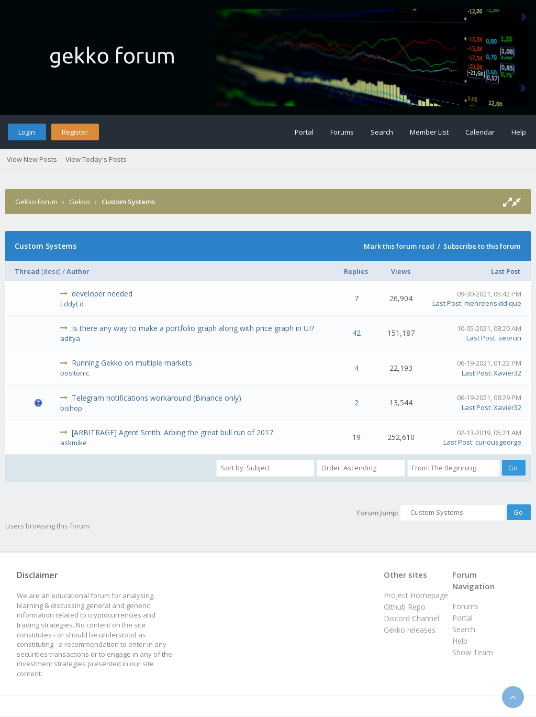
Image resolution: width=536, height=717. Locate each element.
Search (382, 132)
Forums (342, 132)
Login (26, 132)
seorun (509, 338)
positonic (74, 373)
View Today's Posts (96, 159)
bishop (71, 408)
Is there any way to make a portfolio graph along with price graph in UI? (193, 328)
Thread (27, 271)
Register (75, 132)
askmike (73, 442)
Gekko (79, 201)
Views (400, 271)
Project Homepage (416, 595)
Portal (304, 132)
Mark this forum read (399, 246)
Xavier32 (507, 373)
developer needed (102, 294)
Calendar (480, 132)
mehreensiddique (492, 303)
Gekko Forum (36, 201)
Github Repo (405, 607)
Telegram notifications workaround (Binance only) (156, 398)
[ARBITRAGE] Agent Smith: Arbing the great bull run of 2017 (172, 432)
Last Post (505, 271)
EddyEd (72, 303)
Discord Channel (411, 618)
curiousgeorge (498, 442)
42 (356, 333)
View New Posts (32, 159)
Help (518, 132)
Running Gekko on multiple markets (132, 363)
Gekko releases (410, 630)
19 (356, 437)
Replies (356, 271)
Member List (429, 132)
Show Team (472, 652)
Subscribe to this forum (481, 246)
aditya (70, 338)
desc (51, 271)
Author (78, 271)
